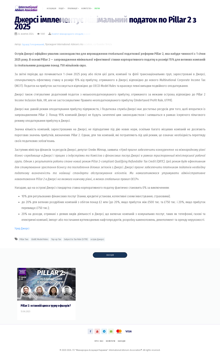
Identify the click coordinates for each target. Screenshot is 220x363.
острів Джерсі (105, 239)
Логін (105, 6)
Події (64, 6)
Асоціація (52, 6)
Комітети (93, 6)
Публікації (77, 6)
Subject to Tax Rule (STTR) (82, 239)
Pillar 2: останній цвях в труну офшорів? (41, 307)
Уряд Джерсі (23, 228)
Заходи (110, 255)
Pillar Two (25, 239)
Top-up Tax (60, 239)
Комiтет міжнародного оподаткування (72, 33)
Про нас (97, 346)
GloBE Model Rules (42, 239)
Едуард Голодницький (33, 44)
